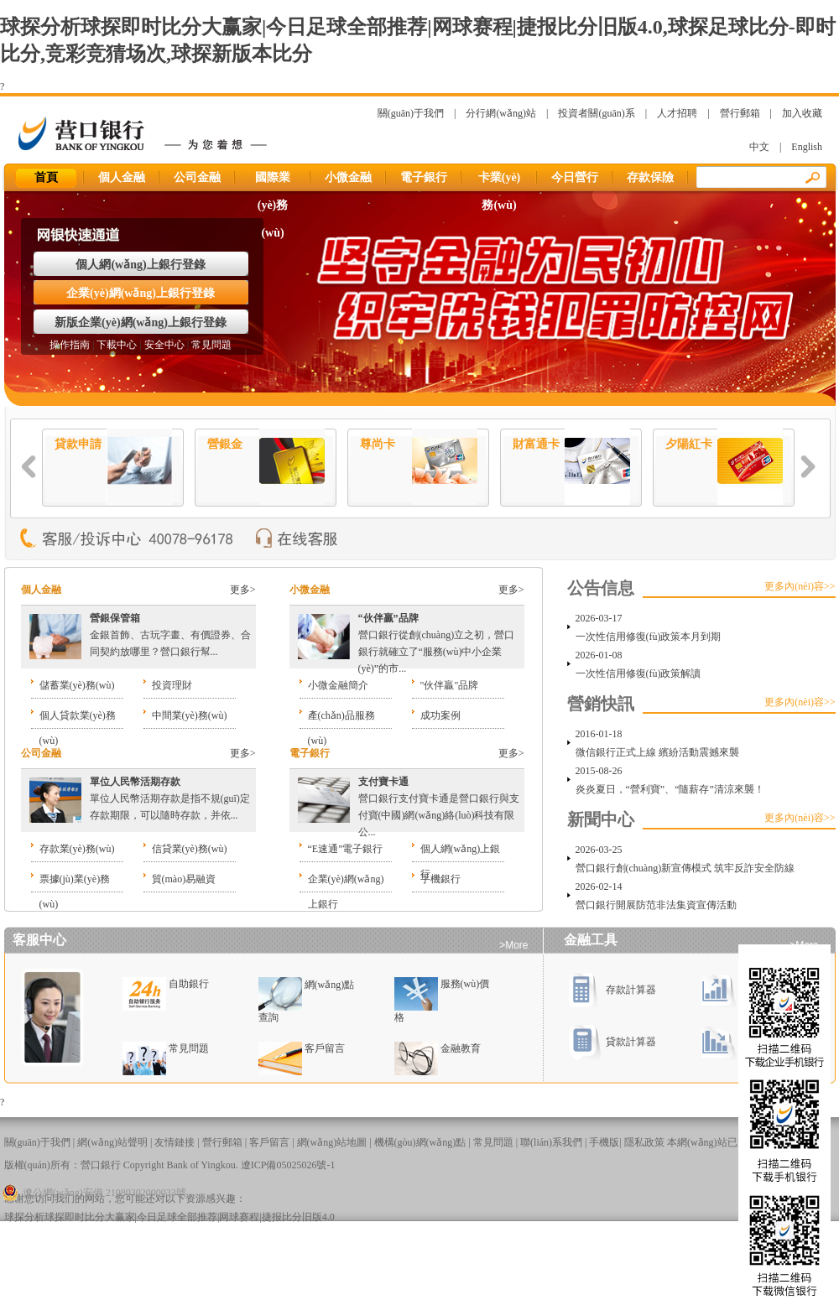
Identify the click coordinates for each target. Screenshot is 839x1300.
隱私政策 (644, 1142)
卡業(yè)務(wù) (499, 181)
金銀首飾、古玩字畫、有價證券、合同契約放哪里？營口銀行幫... (170, 635)
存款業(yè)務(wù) (77, 849)
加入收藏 (802, 113)
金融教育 (460, 1048)
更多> (243, 589)
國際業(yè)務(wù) (272, 181)
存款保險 (650, 177)
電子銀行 (423, 177)
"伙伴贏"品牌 (449, 685)
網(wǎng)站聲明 (112, 1142)
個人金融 (121, 177)
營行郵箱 (740, 113)
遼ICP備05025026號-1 (288, 1165)
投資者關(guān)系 (596, 113)
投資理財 (172, 685)
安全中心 (164, 345)
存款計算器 (612, 990)
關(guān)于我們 (411, 113)
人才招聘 (677, 113)
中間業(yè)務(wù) (189, 715)
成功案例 (440, 715)
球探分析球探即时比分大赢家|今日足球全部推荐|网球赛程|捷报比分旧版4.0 (169, 1217)
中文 (759, 147)
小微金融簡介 (338, 685)
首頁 (46, 177)
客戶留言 (325, 1048)
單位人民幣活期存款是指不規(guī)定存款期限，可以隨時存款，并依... (170, 798)
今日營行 (574, 177)
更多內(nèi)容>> (799, 586)
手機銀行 (440, 879)
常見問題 (211, 345)
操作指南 (70, 345)
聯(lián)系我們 (551, 1142)
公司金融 (197, 177)
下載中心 (116, 345)
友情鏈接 (174, 1142)
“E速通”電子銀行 (345, 849)
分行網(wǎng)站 (501, 113)
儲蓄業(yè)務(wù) (77, 685)
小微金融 (348, 177)
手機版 (604, 1142)
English (806, 147)
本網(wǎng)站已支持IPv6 (721, 1142)
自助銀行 (189, 984)
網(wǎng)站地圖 (332, 1142)
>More (513, 945)
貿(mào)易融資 (184, 879)
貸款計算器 (612, 1042)
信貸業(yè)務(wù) (189, 849)
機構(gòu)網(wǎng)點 (420, 1142)
